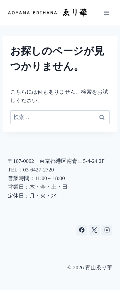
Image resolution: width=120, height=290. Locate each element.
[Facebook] (81, 230)
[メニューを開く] (106, 13)
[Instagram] (106, 230)
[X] (94, 230)
